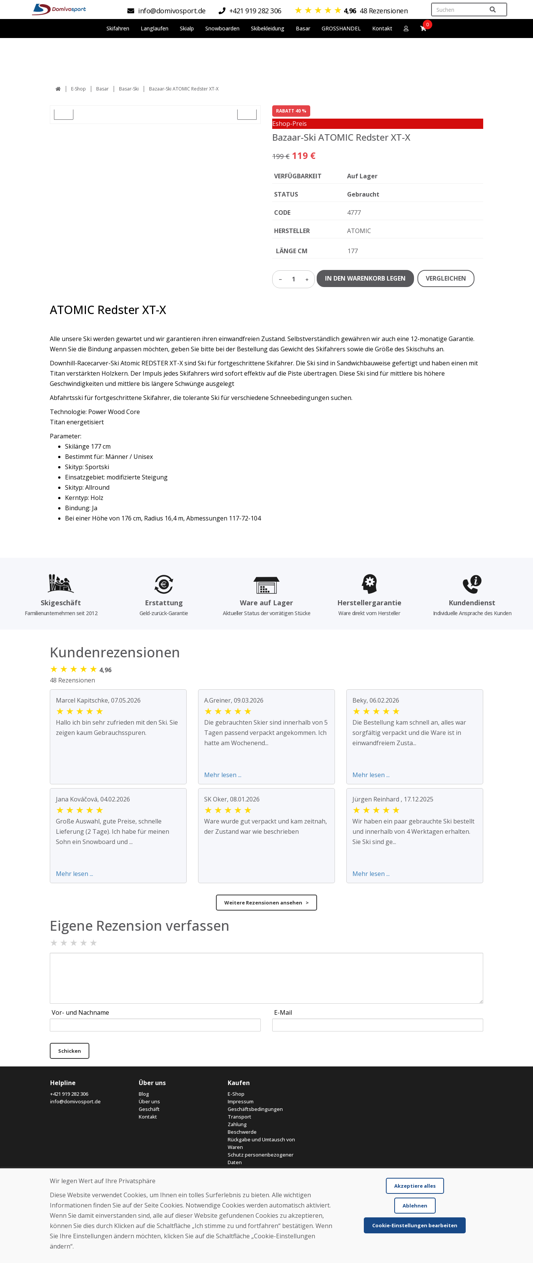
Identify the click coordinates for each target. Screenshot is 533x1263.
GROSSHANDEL (341, 28)
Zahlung (237, 1124)
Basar (102, 89)
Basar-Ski (129, 89)
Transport (239, 1116)
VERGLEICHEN (446, 278)
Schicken (69, 1050)
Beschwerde (242, 1131)
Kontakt (382, 28)
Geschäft (149, 1109)
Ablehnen (415, 1205)
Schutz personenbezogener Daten (260, 1158)
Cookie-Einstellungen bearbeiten (414, 1225)
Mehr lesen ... (222, 775)
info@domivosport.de (75, 1101)
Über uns (149, 1101)
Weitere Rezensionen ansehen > (266, 902)
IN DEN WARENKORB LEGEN (365, 278)
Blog (144, 1093)
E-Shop (78, 89)
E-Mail (283, 1012)
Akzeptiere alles (415, 1185)
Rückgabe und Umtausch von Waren (261, 1143)
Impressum (241, 1101)
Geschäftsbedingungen (255, 1109)
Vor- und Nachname (80, 1012)
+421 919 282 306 (69, 1093)
